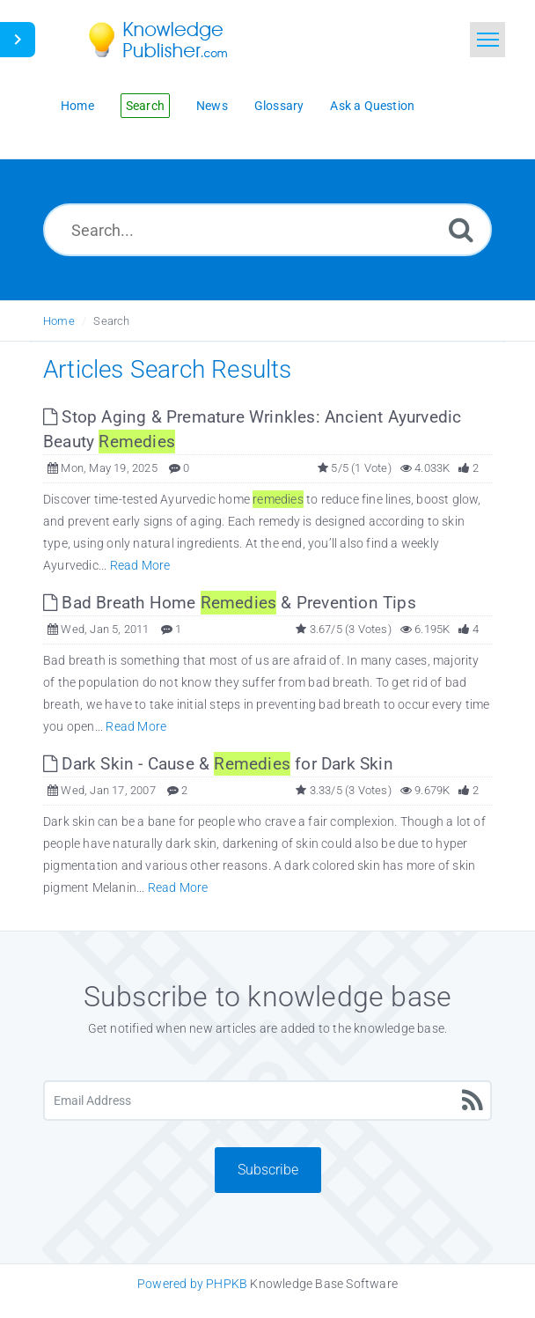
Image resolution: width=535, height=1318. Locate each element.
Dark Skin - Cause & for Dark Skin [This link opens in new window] (218, 764)
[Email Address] (267, 1100)
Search (111, 321)
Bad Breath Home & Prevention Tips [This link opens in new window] (229, 603)
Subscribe (268, 1169)
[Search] (461, 229)
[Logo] (171, 39)
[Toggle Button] (17, 39)
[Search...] (267, 229)
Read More (140, 565)
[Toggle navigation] (487, 39)
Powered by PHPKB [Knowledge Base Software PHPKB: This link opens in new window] (192, 1284)
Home (59, 321)
